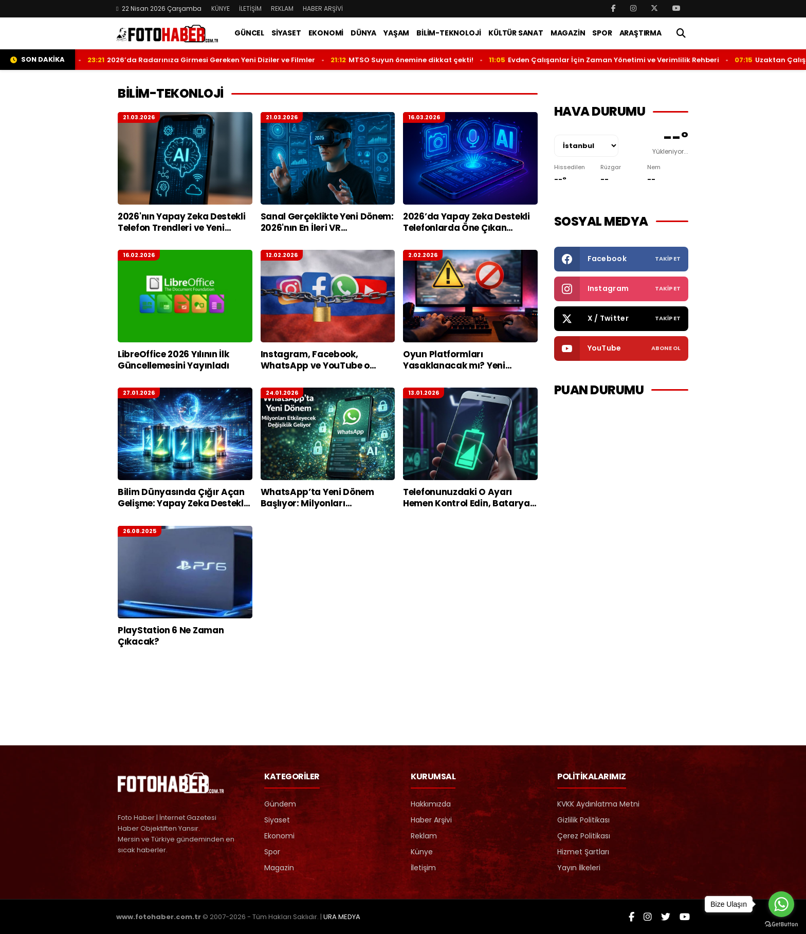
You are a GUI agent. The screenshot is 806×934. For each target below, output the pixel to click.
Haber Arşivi (431, 820)
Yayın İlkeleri (578, 868)
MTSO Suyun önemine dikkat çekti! (423, 60)
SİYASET (286, 33)
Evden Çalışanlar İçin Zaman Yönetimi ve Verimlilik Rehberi (625, 60)
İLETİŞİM (250, 8)
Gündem (280, 804)
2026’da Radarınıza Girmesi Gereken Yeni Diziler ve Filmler (223, 60)
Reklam (424, 836)
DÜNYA (363, 33)
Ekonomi (279, 836)
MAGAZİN (568, 33)
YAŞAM (396, 33)
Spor (272, 852)
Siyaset (277, 820)
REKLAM (282, 8)
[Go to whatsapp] (781, 904)
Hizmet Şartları (583, 852)
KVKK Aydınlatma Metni (598, 804)
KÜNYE (220, 8)
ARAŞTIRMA (640, 33)
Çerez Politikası (583, 836)
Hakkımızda (431, 804)
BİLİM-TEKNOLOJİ (448, 33)
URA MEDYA (341, 917)
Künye (422, 852)
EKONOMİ (326, 33)
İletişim (423, 868)
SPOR (602, 33)
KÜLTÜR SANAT (515, 33)
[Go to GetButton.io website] (781, 924)
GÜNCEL (249, 33)
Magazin (279, 868)
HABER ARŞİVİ (323, 8)
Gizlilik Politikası (583, 820)
